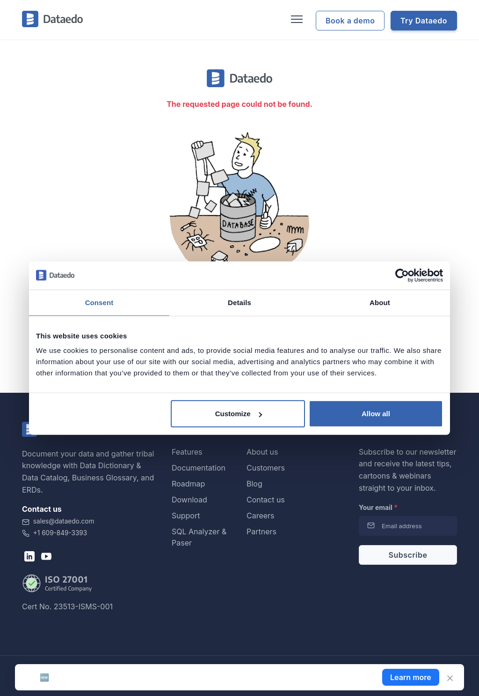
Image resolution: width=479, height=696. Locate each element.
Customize (238, 414)
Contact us (266, 499)
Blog (254, 483)
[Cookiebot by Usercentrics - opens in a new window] (402, 275)
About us (262, 452)
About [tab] (380, 302)
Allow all (376, 414)
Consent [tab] (99, 302)
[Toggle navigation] (296, 19)
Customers (266, 467)
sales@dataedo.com (58, 521)
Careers (261, 515)
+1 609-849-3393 (54, 533)
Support (186, 515)
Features (187, 452)
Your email (378, 507)
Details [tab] (239, 302)
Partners (261, 531)
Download (189, 499)
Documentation (198, 467)
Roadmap (188, 483)
